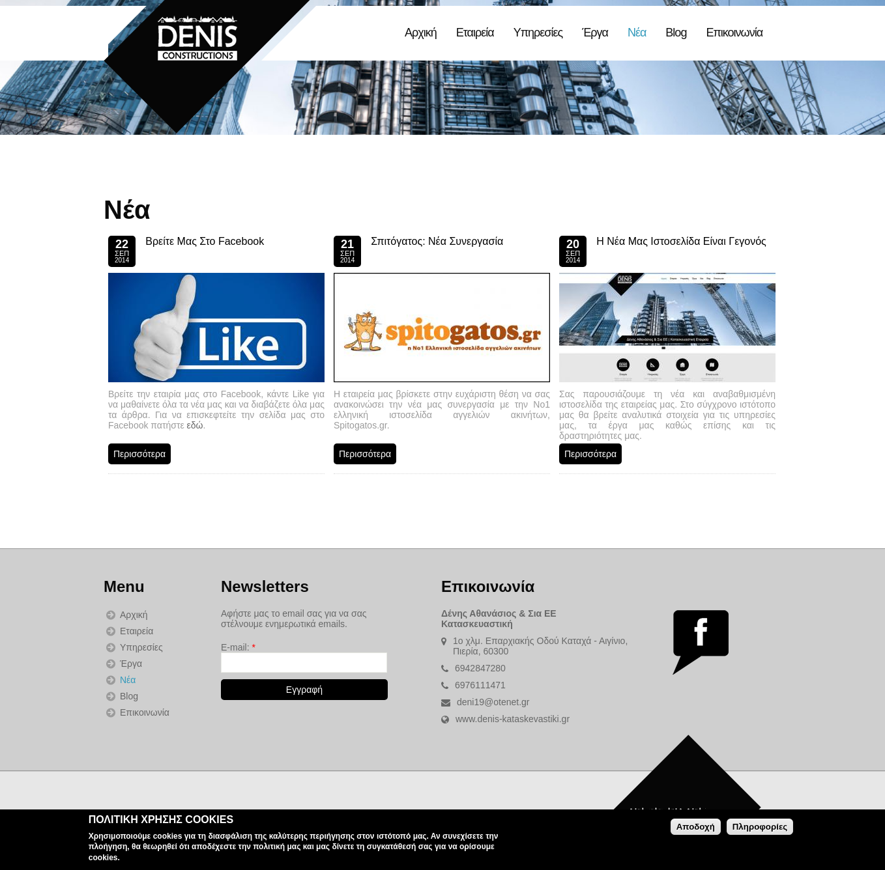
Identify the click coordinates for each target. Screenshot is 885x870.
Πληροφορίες (760, 827)
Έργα (595, 32)
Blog (675, 32)
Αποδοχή (695, 827)
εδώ (195, 425)
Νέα (637, 32)
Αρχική (421, 32)
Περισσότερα (139, 454)
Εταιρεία (475, 32)
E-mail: (238, 647)
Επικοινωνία (734, 32)
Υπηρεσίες (538, 32)
